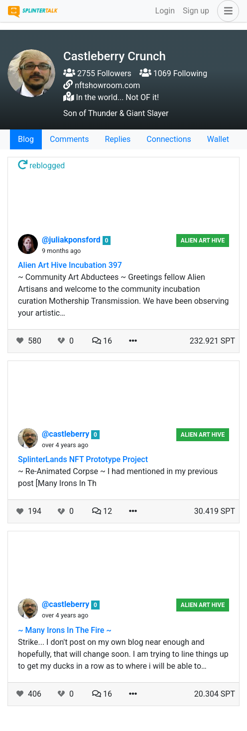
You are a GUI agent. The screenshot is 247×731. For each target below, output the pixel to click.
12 (102, 511)
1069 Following (173, 73)
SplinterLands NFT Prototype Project (83, 459)
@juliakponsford (72, 239)
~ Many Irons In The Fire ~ (65, 630)
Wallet (218, 139)
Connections (168, 139)
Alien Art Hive (203, 240)
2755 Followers (97, 73)
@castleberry (66, 434)
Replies (117, 139)
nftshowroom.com (107, 85)
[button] (226, 11)
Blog (26, 139)
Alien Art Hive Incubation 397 (70, 265)
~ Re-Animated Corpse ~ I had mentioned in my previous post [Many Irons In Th (118, 477)
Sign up (196, 10)
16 (102, 341)
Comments (69, 139)
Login (165, 10)
